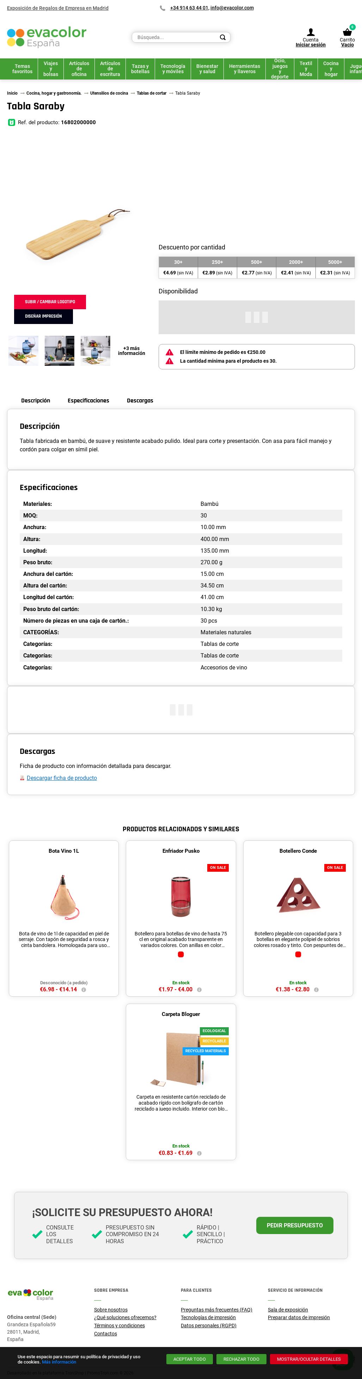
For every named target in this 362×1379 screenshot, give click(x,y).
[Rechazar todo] (241, 1359)
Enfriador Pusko (181, 851)
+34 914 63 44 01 (189, 8)
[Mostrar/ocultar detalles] (309, 1359)
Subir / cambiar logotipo (50, 302)
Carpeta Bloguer (181, 1014)
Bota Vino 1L (64, 851)
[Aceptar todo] (189, 1359)
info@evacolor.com (232, 8)
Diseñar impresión (43, 316)
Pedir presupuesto (295, 1225)
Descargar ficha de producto (62, 778)
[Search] (223, 37)
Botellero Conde (298, 851)
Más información (59, 1362)
